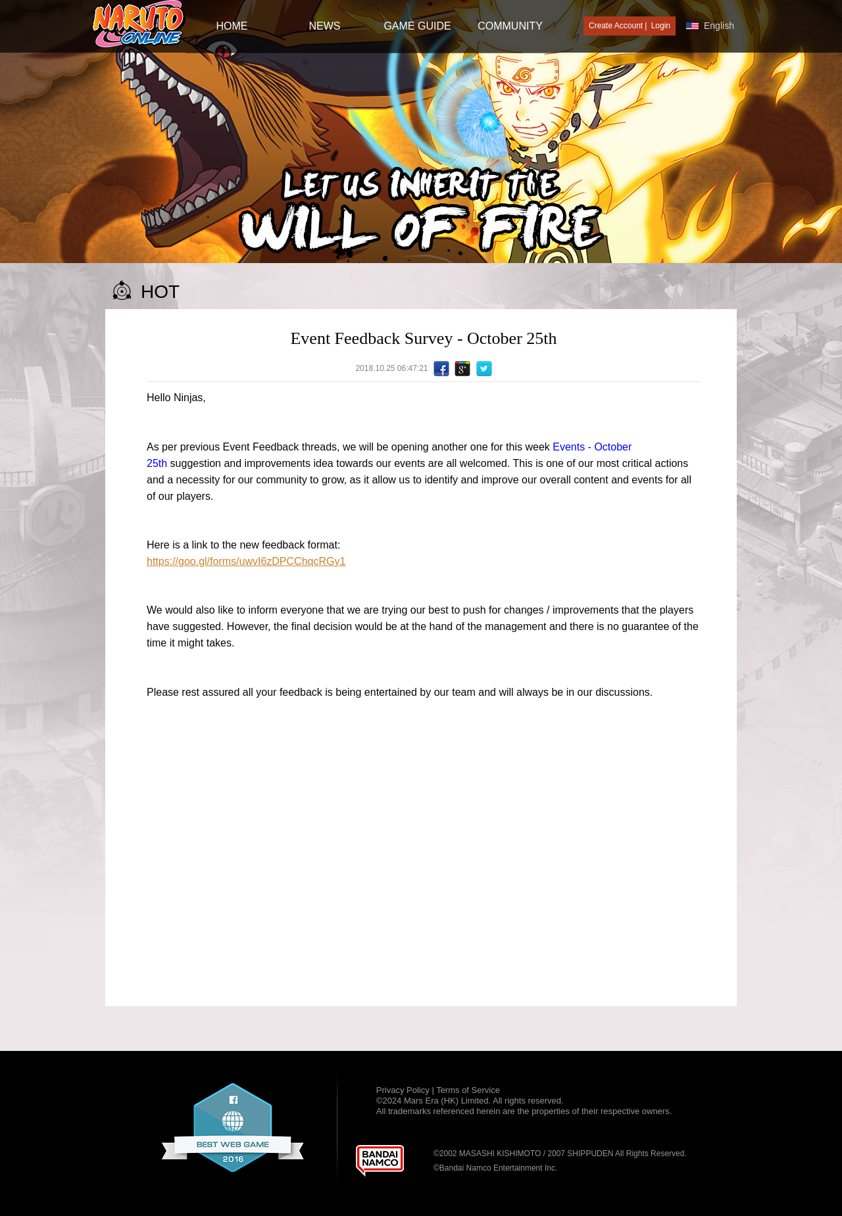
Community (510, 26)
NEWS (325, 26)
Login (660, 25)
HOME (232, 26)
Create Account (616, 25)
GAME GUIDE (417, 26)
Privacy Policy (404, 1090)
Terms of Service (468, 1090)
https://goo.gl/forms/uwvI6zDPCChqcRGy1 (246, 561)
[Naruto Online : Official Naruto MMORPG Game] (139, 24)
